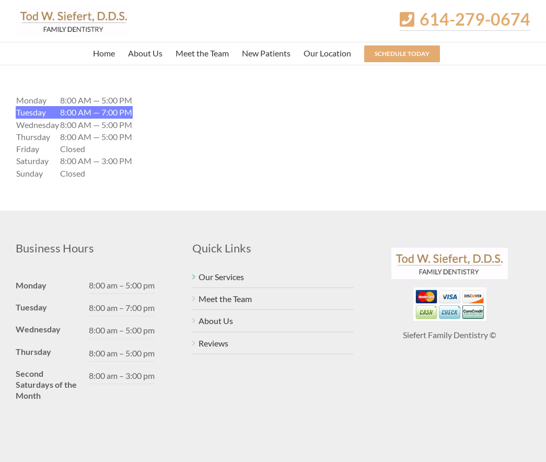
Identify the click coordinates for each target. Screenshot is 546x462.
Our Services (221, 277)
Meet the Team (225, 299)
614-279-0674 (475, 19)
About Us (216, 321)
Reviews (213, 343)
